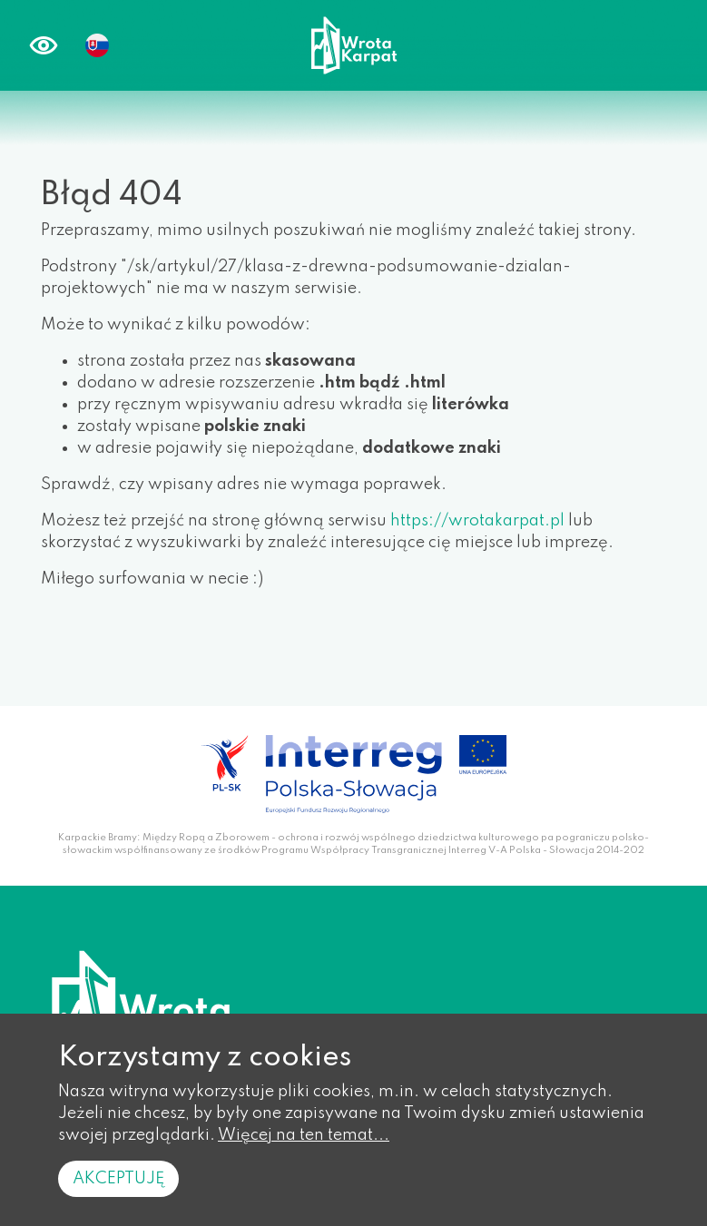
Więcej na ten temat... (303, 1135)
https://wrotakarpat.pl (477, 521)
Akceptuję (118, 1179)
